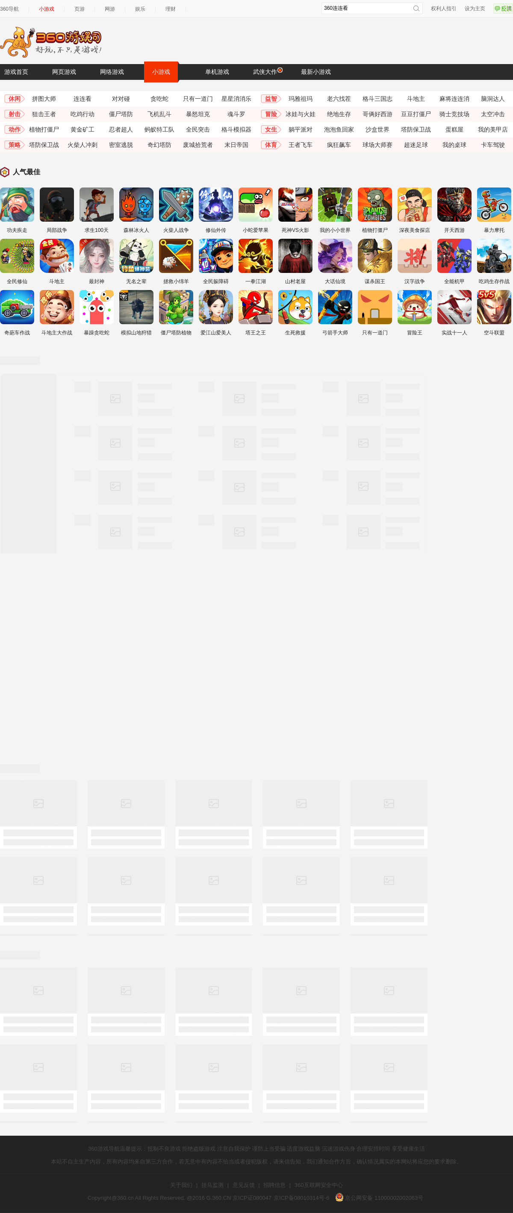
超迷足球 (416, 144)
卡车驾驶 (493, 144)
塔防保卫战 (416, 129)
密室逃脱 (121, 144)
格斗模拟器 (236, 129)
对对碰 (121, 98)
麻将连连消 (454, 98)
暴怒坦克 (198, 114)
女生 (271, 129)
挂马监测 (212, 1185)
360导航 (9, 9)
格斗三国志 (377, 98)
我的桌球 (454, 144)
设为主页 (475, 9)
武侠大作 (267, 71)
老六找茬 (339, 98)
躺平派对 (301, 129)
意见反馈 (244, 1185)
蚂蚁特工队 (159, 129)
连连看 (82, 98)
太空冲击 (493, 114)
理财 (170, 9)
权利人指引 (444, 9)
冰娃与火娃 (300, 114)
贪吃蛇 (159, 98)
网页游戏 (64, 71)
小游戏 (46, 9)
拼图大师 (44, 98)
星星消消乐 (236, 98)
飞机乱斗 (159, 114)
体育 (271, 144)
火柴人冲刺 (82, 144)
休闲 (15, 98)
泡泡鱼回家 (339, 129)
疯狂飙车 (339, 144)
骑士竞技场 (454, 114)
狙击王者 (44, 114)
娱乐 (140, 9)
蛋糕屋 (454, 129)
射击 (15, 114)
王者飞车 (301, 144)
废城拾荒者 (198, 144)
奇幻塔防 (159, 144)
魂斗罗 (236, 114)
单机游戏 (217, 71)
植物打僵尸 (44, 129)
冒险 (271, 114)
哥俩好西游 (377, 114)
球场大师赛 (377, 144)
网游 (110, 9)
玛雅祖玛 (301, 98)
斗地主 (416, 98)
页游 (79, 9)
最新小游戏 (316, 71)
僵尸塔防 (121, 114)
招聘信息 (274, 1185)
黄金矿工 (82, 129)
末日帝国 (236, 144)
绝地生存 (339, 114)
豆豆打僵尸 (416, 114)
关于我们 (181, 1185)
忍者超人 (121, 129)
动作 (15, 129)
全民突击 (198, 129)
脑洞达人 (493, 98)
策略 (15, 144)
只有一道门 (198, 98)
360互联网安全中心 (319, 1185)
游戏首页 (16, 71)
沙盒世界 (377, 129)
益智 (271, 98)
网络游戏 (112, 71)
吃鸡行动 (82, 114)
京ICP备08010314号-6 (301, 1198)
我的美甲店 (493, 129)
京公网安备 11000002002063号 (379, 1198)
